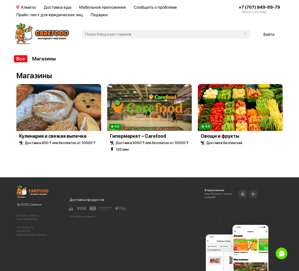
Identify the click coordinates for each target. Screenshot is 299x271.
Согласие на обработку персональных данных (31, 231)
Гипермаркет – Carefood (138, 136)
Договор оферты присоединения (27, 217)
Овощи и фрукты (220, 136)
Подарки (99, 14)
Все (20, 59)
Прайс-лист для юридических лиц (49, 14)
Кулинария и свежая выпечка (52, 136)
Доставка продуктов (86, 200)
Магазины (44, 59)
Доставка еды (57, 7)
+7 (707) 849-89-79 (259, 7)
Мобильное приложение (102, 7)
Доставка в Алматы (82, 216)
